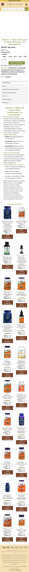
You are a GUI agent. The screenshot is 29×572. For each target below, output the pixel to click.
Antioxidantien (12, 68)
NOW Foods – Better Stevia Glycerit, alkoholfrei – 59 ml (7, 259)
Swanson (8, 77)
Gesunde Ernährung (7, 70)
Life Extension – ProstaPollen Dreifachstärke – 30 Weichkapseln (21, 430)
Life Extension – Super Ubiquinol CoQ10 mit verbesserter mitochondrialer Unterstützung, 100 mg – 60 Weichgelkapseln (7, 225)
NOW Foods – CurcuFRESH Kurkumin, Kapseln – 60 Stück (7, 363)
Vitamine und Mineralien (17, 72)
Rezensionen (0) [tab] (6, 99)
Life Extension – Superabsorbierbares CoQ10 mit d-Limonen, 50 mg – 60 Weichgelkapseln (7, 328)
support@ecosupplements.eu (15, 570)
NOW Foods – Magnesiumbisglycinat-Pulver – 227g (7, 397)
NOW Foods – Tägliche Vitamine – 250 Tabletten (21, 223)
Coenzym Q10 (22, 68)
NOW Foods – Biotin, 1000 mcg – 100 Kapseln (22, 531)
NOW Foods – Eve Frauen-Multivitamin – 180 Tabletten (21, 397)
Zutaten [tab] (4, 96)
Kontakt (9, 550)
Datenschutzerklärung (21, 551)
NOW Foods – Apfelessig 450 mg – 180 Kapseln (7, 531)
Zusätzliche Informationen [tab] (10, 89)
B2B (15, 552)
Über (20, 550)
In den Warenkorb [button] (7, 236)
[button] (2, 4)
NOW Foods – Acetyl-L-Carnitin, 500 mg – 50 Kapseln (7, 430)
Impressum (15, 550)
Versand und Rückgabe (8, 551)
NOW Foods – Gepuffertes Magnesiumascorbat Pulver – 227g (21, 497)
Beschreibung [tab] (6, 82)
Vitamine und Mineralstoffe (9, 74)
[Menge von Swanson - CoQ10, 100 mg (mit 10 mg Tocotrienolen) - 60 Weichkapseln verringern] (2, 63)
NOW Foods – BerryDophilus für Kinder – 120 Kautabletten (21, 363)
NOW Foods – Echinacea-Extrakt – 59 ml (21, 327)
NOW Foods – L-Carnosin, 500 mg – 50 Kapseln (21, 464)
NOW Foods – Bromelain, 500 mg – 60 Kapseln (7, 294)
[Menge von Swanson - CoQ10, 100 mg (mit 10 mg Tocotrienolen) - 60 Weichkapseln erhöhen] (6, 63)
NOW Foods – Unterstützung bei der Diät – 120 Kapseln (21, 294)
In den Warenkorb (16, 63)
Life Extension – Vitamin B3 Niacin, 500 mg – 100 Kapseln (7, 497)
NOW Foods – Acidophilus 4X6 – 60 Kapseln (7, 464)
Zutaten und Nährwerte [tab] (9, 92)
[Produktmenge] (4, 63)
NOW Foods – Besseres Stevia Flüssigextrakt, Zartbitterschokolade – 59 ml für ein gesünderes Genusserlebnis (21, 261)
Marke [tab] (4, 86)
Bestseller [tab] (5, 102)
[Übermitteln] (26, 8)
